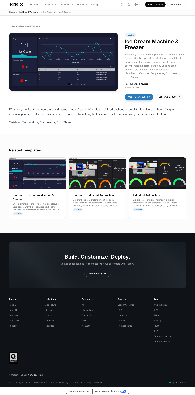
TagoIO (12, 305)
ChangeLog (87, 310)
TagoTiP (13, 325)
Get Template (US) (139, 97)
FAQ (120, 310)
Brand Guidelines (126, 305)
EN (138, 4)
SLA (156, 331)
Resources (66, 4)
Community (87, 315)
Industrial (49, 320)
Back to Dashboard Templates (25, 26)
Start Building (97, 273)
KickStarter (87, 325)
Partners (122, 320)
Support (82, 4)
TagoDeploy (15, 320)
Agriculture (50, 305)
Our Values (123, 315)
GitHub (85, 320)
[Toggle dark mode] (129, 4)
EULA (156, 315)
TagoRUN (13, 310)
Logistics (49, 325)
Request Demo (125, 325)
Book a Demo (155, 4)
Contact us (14, 374)
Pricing (94, 4)
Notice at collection (79, 391)
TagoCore (13, 315)
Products (51, 4)
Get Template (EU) (169, 97)
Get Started (176, 4)
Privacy (157, 320)
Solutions (36, 4)
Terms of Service (162, 341)
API (83, 305)
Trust (156, 325)
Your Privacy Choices (107, 391)
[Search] (122, 4)
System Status (177, 382)
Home (12, 12)
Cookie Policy (160, 305)
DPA (156, 310)
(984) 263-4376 (35, 374)
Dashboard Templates (28, 12)
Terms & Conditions (163, 336)
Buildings (49, 310)
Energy (48, 315)
